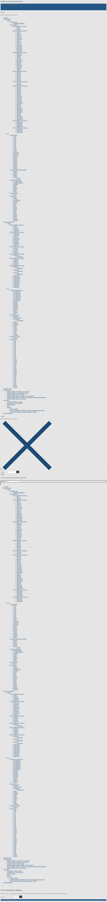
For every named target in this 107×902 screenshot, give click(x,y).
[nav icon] (3, 474)
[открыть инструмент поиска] (26, 469)
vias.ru (2, 12)
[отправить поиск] (17, 472)
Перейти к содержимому (7, 1)
